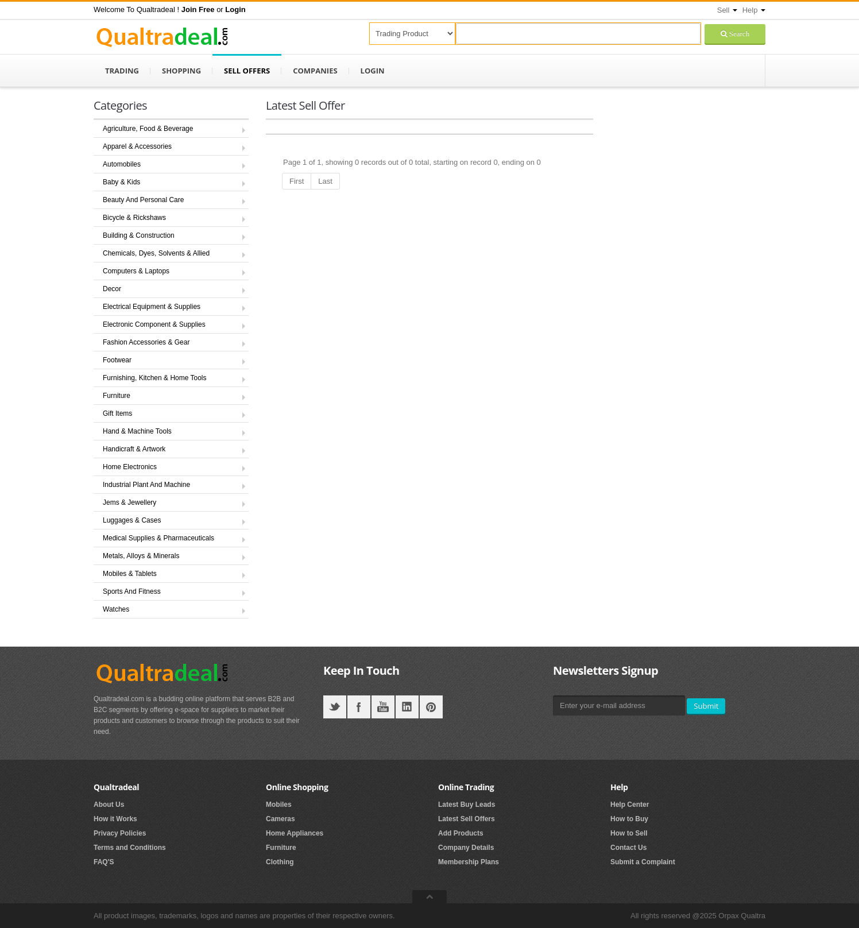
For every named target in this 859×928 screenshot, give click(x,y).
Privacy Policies (120, 833)
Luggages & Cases (132, 520)
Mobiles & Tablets (130, 574)
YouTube (383, 706)
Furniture (116, 396)
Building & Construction (139, 235)
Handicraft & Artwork (134, 449)
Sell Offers (247, 70)
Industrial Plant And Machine (146, 485)
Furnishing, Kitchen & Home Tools (155, 378)
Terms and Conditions (130, 848)
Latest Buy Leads (466, 805)
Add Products (460, 833)
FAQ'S (104, 862)
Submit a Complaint (642, 862)
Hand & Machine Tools (137, 431)
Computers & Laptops (136, 271)
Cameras (280, 819)
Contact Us (628, 848)
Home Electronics (130, 467)
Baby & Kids (121, 182)
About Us (109, 805)
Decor (112, 289)
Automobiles (122, 164)
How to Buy (629, 819)
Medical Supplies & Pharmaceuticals (158, 538)
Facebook (358, 706)
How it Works (115, 819)
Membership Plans (468, 862)
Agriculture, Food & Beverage (148, 129)
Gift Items (117, 413)
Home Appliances (294, 833)
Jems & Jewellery (129, 502)
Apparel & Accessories (137, 146)
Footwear (117, 360)
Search (738, 33)
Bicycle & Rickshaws (134, 218)
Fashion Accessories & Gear (146, 342)
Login (373, 70)
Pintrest (431, 706)
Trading (122, 70)
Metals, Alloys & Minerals (141, 556)
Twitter (334, 706)
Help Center (629, 805)
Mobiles (279, 805)
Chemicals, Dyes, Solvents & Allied (156, 253)
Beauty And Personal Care (143, 200)
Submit (706, 706)
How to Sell (629, 833)
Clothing (280, 862)
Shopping (181, 70)
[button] (198, 9)
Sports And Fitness (132, 591)
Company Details (466, 848)
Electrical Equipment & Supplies (151, 307)
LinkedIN (407, 706)
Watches (116, 609)
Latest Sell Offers (466, 819)
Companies (315, 70)
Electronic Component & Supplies (154, 324)
